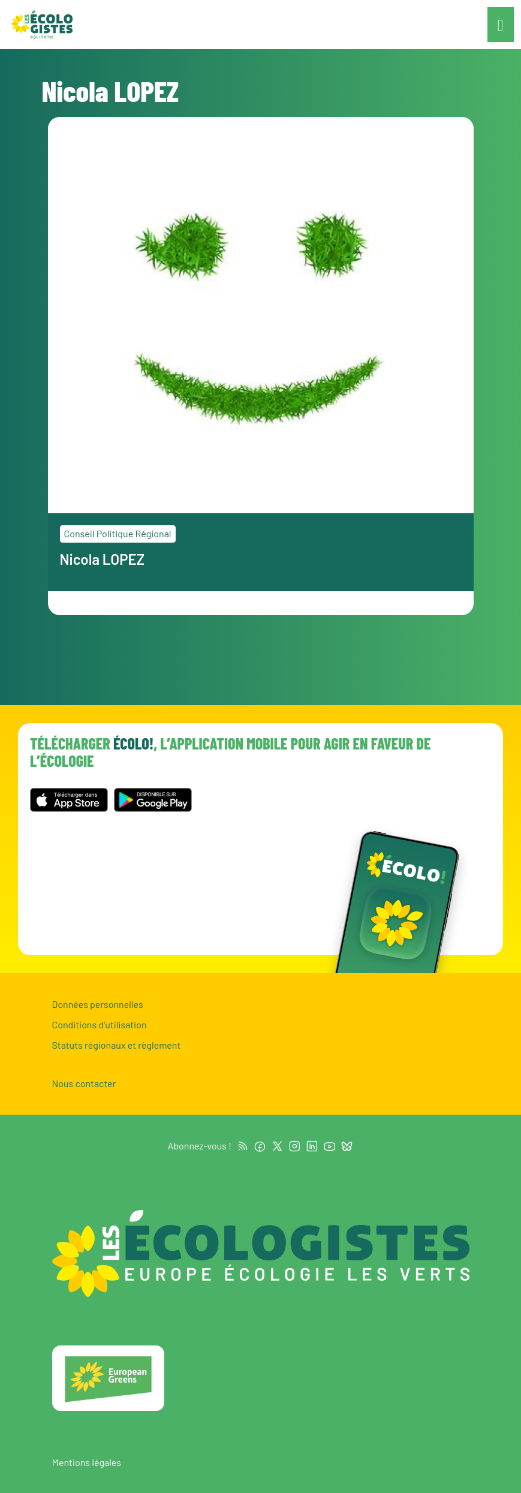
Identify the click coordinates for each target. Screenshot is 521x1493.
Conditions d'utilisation (99, 1024)
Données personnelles (97, 1004)
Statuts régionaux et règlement (116, 1044)
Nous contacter (84, 1083)
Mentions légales (86, 1462)
